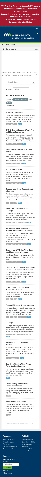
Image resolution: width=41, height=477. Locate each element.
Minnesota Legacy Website (16, 401)
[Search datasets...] (19, 82)
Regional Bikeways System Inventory (20, 305)
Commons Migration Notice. (20, 22)
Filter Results (10, 105)
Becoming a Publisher (28, 442)
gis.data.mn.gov (20, 11)
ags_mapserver (22, 222)
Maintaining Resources (10, 446)
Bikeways (9, 323)
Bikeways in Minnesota (14, 112)
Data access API (8, 449)
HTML (19, 124)
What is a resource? (9, 439)
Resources (10, 44)
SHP (16, 124)
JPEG (8, 143)
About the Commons (28, 439)
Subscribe (7, 467)
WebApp (9, 395)
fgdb (12, 124)
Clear (36, 49)
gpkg (8, 124)
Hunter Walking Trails (14, 169)
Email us (5, 470)
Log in (37, 28)
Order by (9, 89)
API (29, 423)
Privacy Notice (7, 473)
